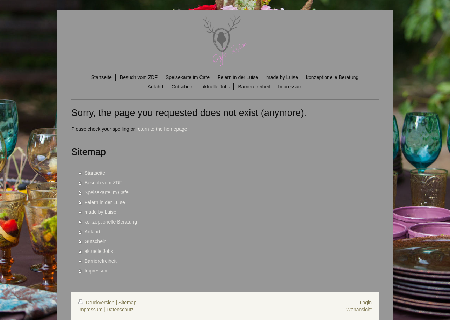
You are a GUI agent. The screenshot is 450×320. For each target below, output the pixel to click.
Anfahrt (92, 231)
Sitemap (127, 302)
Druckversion (97, 302)
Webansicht (359, 309)
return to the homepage (161, 129)
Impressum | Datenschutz (105, 309)
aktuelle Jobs (99, 251)
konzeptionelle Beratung (111, 222)
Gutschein (96, 241)
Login (366, 302)
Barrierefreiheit (101, 261)
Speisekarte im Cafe (107, 192)
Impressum (97, 271)
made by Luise (100, 212)
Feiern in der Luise (105, 202)
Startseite (95, 173)
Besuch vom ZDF (103, 183)
